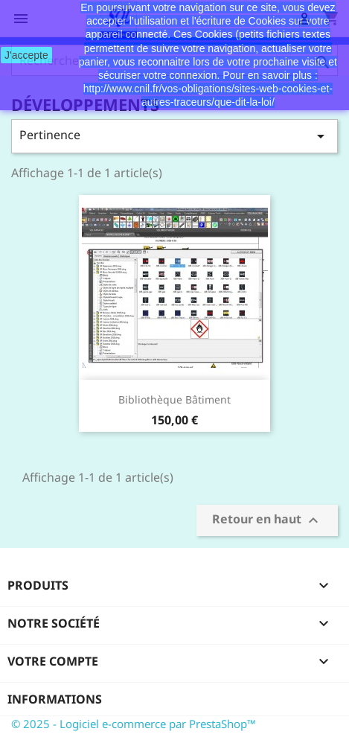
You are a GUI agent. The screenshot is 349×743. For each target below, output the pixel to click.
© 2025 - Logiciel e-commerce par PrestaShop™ (133, 723)
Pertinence (174, 136)
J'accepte (26, 55)
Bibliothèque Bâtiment (174, 399)
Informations (54, 699)
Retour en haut (267, 520)
